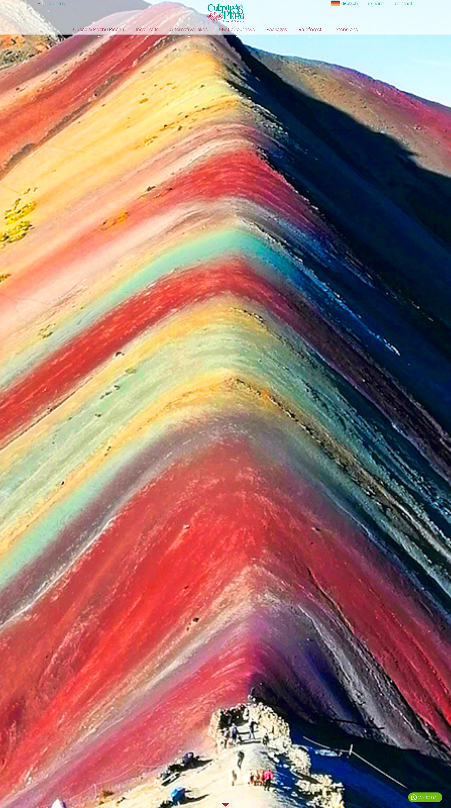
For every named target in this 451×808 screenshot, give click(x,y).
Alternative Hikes (189, 29)
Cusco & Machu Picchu (98, 29)
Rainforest (310, 29)
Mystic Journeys (237, 29)
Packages (276, 29)
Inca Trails (147, 29)
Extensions (345, 29)
